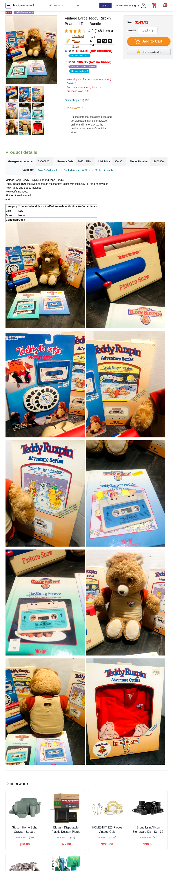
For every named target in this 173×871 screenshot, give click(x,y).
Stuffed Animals (104, 170)
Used (90, 66)
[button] (165, 5)
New (90, 53)
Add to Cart (148, 41)
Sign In (136, 5)
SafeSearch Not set (123, 5)
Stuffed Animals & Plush (77, 170)
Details (71, 83)
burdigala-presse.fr (24, 5)
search (105, 5)
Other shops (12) (78, 100)
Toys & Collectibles (49, 170)
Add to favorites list (148, 52)
